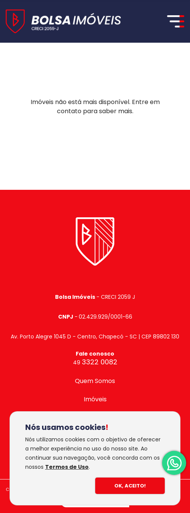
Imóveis (95, 399)
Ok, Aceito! (130, 485)
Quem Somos (95, 381)
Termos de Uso (67, 467)
